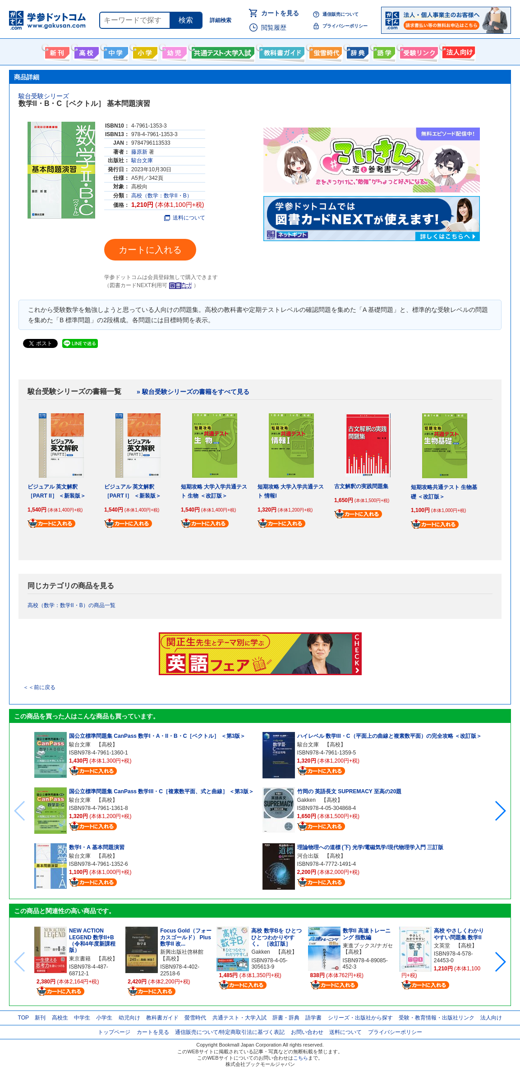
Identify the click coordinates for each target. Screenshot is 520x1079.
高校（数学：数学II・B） (161, 195)
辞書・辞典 (285, 1018)
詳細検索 (220, 20)
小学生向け (144, 51)
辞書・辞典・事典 (356, 51)
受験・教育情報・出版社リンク (436, 1018)
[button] (500, 811)
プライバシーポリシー (345, 25)
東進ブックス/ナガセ (368, 945)
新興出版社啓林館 (181, 952)
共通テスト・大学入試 (222, 51)
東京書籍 (80, 959)
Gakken (306, 800)
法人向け (457, 51)
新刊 (40, 1018)
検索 (186, 20)
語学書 (383, 51)
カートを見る (280, 13)
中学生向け (114, 51)
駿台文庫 (142, 160)
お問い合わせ (307, 1032)
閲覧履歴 (273, 27)
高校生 (60, 1018)
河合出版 (308, 856)
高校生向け (85, 51)
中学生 (82, 1018)
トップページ (114, 1032)
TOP (23, 1018)
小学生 (104, 1018)
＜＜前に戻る (39, 687)
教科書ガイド (281, 51)
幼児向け (173, 51)
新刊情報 (56, 51)
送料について (184, 218)
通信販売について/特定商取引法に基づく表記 (230, 1032)
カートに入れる (150, 250)
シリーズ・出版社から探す (360, 1018)
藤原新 (139, 152)
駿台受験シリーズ (43, 96)
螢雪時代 (324, 51)
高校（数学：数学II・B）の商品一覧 (71, 605)
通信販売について (340, 14)
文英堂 (442, 945)
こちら (300, 1058)
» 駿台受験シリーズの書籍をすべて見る (193, 391)
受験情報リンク (417, 51)
